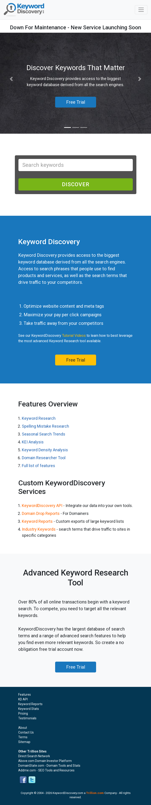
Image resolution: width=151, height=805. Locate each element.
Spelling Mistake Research (45, 426)
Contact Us (26, 732)
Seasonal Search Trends (43, 434)
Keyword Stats (28, 709)
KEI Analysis (33, 442)
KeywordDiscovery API (42, 505)
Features (24, 694)
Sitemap (24, 742)
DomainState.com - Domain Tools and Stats (49, 765)
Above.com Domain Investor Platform (45, 761)
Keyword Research (39, 418)
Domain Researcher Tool (43, 457)
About (22, 727)
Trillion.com (95, 793)
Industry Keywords (39, 529)
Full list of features (38, 465)
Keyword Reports (37, 521)
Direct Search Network (34, 756)
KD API (23, 699)
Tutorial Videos (74, 335)
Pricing (23, 713)
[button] (11, 79)
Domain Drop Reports (41, 513)
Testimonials (27, 718)
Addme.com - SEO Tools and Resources (46, 770)
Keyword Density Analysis (45, 449)
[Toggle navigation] (141, 9)
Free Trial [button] (75, 102)
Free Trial (75, 360)
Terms (22, 737)
